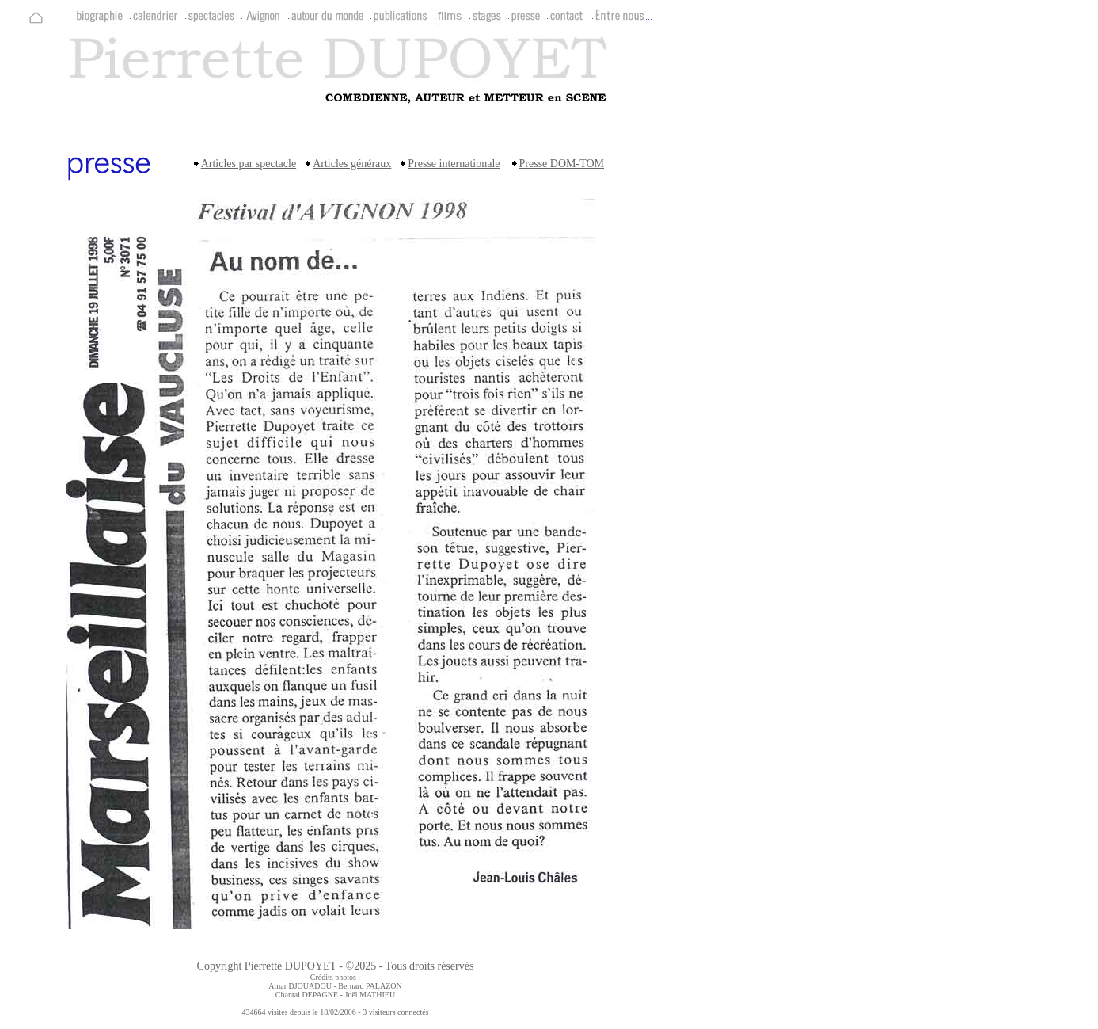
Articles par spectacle (249, 164)
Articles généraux (352, 164)
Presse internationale (454, 164)
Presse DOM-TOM (561, 164)
